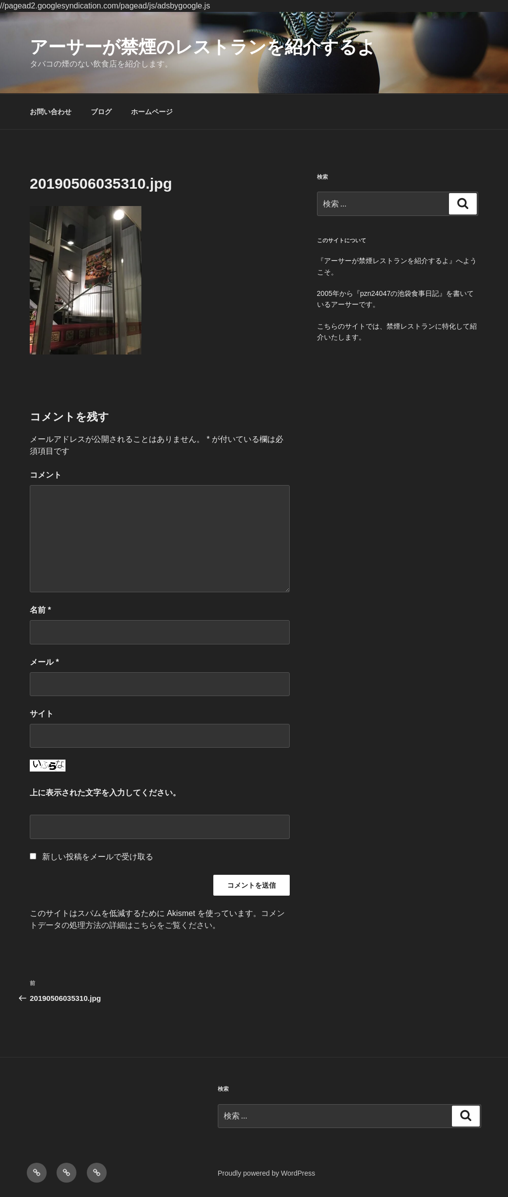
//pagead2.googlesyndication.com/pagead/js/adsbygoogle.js (105, 5)
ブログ (101, 112)
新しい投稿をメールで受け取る (97, 856)
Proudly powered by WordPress (267, 1173)
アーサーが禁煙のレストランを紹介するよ (203, 47)
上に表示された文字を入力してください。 (105, 792)
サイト (42, 713)
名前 (40, 610)
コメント (46, 475)
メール (44, 662)
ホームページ (152, 112)
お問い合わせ (50, 112)
